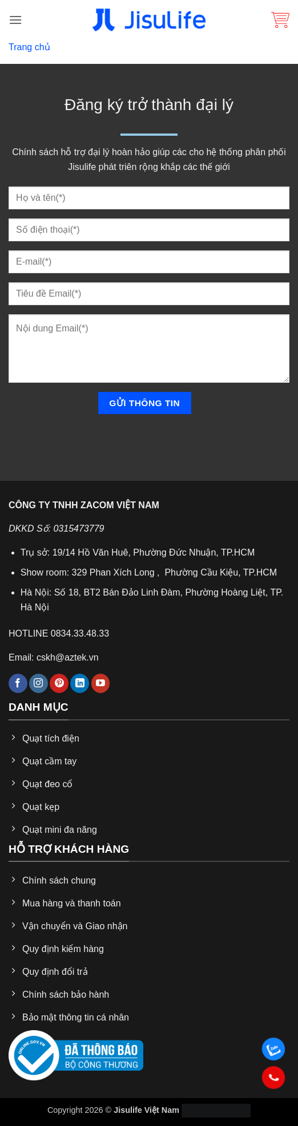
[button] (15, 20)
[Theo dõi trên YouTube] (100, 683)
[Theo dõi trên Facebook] (18, 683)
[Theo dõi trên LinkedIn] (79, 683)
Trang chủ (29, 47)
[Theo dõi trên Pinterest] (59, 683)
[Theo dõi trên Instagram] (38, 683)
